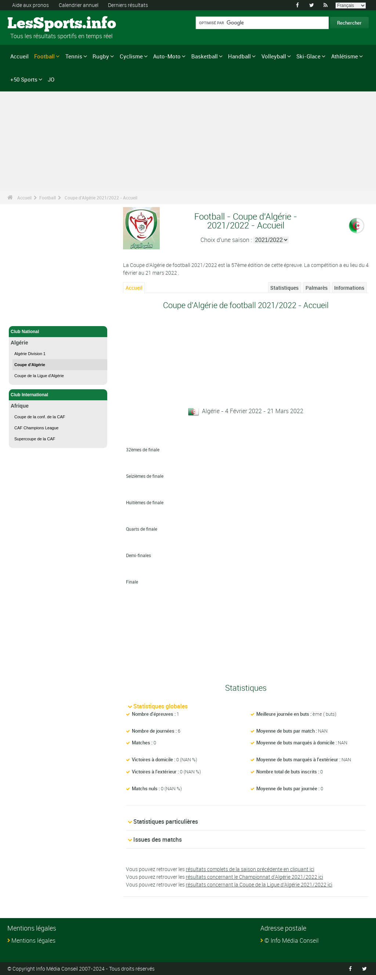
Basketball (204, 56)
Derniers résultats (128, 4)
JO (51, 79)
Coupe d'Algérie (29, 364)
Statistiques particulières (165, 821)
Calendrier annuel (78, 4)
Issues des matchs (157, 839)
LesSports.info (35, 24)
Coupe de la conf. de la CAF (39, 417)
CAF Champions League (36, 428)
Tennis (73, 56)
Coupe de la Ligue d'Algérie (39, 375)
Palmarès (317, 287)
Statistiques (284, 287)
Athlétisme (344, 56)
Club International (58, 394)
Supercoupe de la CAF (34, 439)
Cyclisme (131, 56)
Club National (58, 331)
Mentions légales (33, 940)
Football (44, 56)
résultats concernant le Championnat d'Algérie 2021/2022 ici (254, 876)
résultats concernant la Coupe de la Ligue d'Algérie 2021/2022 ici (259, 884)
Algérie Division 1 (30, 353)
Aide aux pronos (30, 4)
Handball (239, 56)
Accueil (19, 56)
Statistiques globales (160, 706)
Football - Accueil (29, 316)
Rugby (101, 56)
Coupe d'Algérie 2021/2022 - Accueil (101, 198)
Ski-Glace (308, 56)
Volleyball (273, 56)
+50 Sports (23, 79)
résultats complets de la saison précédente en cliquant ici (250, 869)
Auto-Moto (167, 56)
